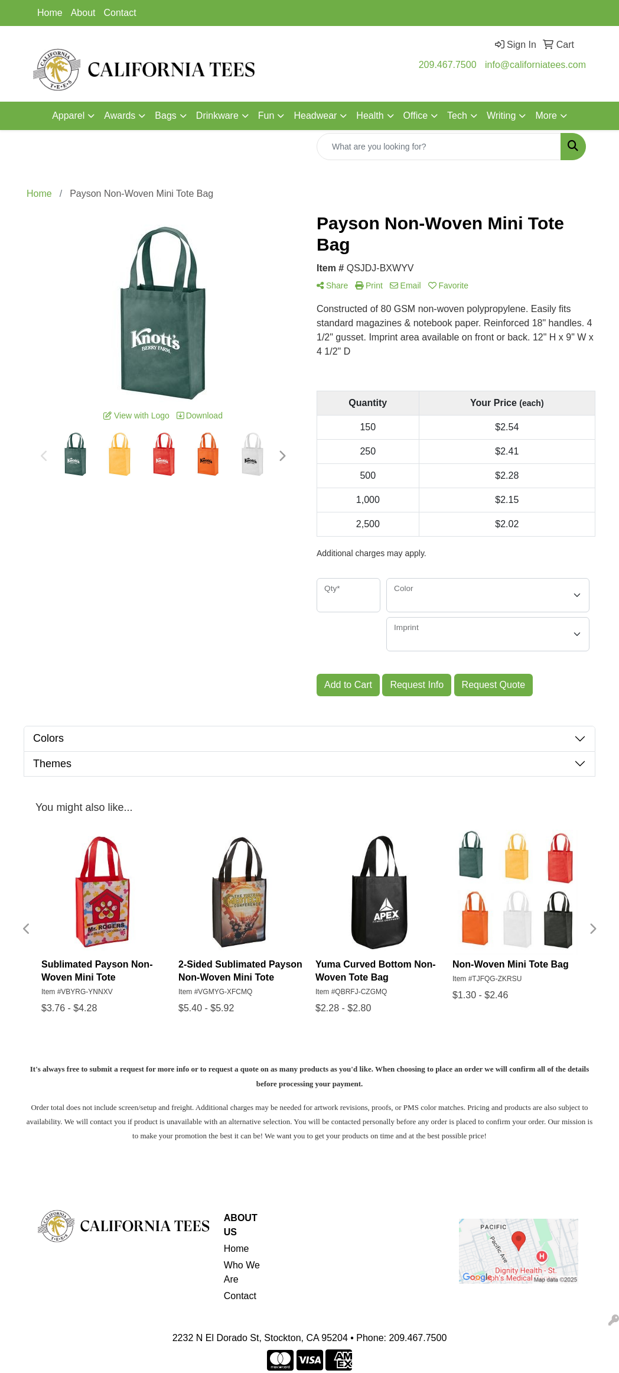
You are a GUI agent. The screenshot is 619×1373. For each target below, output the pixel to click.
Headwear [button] (315, 116)
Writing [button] (501, 116)
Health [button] (369, 116)
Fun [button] (266, 116)
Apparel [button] (68, 116)
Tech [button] (457, 116)
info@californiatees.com (535, 65)
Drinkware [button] (217, 116)
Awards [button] (119, 116)
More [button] (545, 116)
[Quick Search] (439, 146)
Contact (120, 13)
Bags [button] (165, 116)
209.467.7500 (448, 65)
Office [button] (415, 116)
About (83, 13)
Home (50, 13)
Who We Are (242, 1272)
